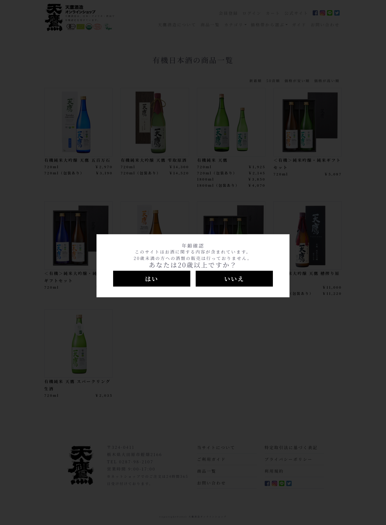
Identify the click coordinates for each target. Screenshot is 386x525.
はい (151, 278)
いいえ (234, 278)
